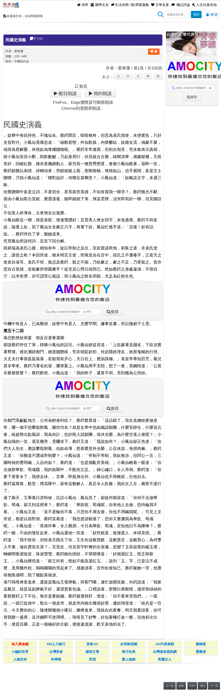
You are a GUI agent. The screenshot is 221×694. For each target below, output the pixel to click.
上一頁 (169, 685)
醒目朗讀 (67, 93)
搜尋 (114, 312)
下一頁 (214, 685)
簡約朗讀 (102, 93)
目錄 (181, 685)
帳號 (212, 14)
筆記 (202, 685)
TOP (192, 685)
